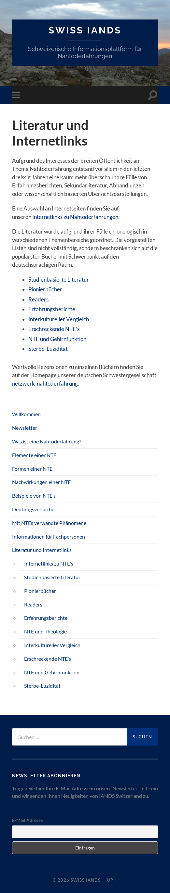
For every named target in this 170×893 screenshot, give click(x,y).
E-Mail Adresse (27, 820)
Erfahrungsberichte (51, 309)
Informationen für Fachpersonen (48, 536)
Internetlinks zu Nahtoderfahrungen (75, 216)
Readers (38, 299)
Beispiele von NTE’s (34, 495)
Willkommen (26, 414)
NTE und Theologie (45, 631)
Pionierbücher (45, 289)
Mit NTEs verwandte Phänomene (49, 523)
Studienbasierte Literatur (58, 279)
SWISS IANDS (85, 30)
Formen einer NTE (32, 469)
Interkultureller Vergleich (58, 319)
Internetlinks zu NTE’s (48, 563)
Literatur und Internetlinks (42, 550)
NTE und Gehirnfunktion (57, 339)
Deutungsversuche (33, 509)
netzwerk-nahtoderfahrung (45, 383)
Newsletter (24, 428)
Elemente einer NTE (34, 455)
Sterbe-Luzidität (48, 348)
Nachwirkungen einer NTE (41, 482)
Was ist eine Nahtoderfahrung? (46, 441)
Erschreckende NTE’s (53, 328)
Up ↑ (112, 880)
